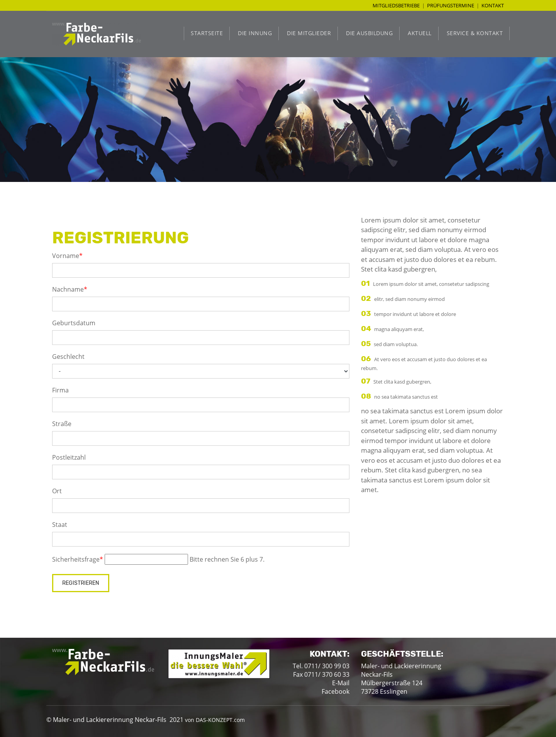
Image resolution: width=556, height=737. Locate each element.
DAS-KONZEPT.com (220, 719)
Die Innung (255, 33)
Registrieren (80, 583)
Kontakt (492, 5)
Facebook (335, 691)
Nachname (69, 289)
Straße (61, 423)
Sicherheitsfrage (77, 559)
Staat (59, 524)
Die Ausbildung (369, 33)
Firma (60, 390)
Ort (57, 491)
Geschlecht (68, 356)
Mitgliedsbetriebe (396, 5)
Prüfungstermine (450, 5)
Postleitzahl (69, 457)
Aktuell (420, 33)
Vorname (67, 255)
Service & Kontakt (475, 33)
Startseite (207, 33)
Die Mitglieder (309, 33)
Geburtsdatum (73, 323)
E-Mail (340, 683)
